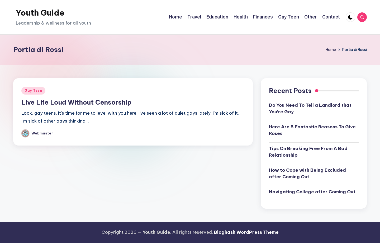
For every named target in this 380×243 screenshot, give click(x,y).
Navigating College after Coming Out (312, 192)
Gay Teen (33, 90)
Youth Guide (40, 13)
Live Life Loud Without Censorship (76, 102)
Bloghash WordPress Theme (246, 232)
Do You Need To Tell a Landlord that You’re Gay (310, 108)
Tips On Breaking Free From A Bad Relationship (308, 152)
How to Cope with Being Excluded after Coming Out (307, 173)
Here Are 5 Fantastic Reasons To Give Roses (312, 130)
